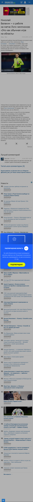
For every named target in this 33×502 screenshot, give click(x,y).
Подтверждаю (16, 264)
